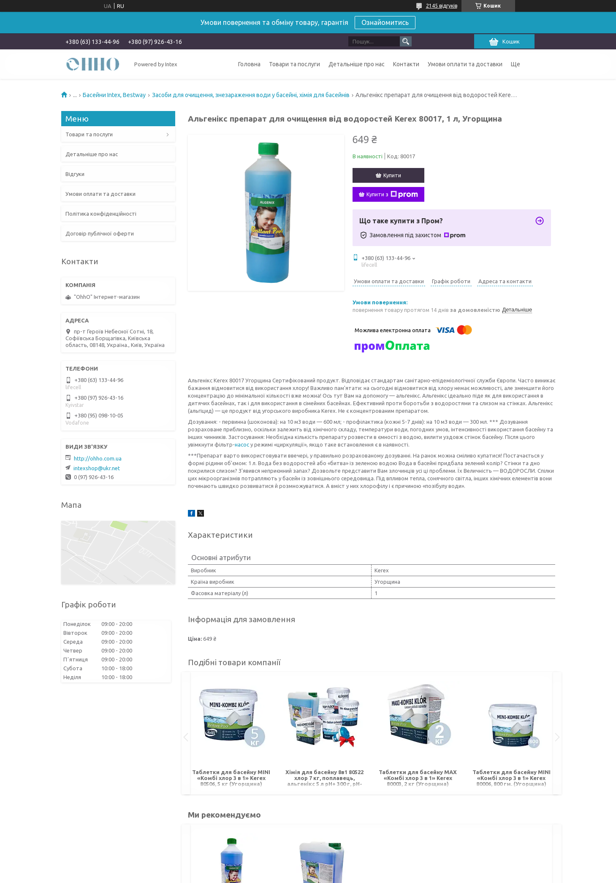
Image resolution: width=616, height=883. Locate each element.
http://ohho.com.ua (98, 458)
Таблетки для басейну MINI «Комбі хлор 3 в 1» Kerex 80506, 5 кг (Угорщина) (231, 778)
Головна (249, 64)
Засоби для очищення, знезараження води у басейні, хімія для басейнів (251, 95)
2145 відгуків (441, 5)
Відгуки (74, 174)
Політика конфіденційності (100, 214)
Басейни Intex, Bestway (114, 95)
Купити (392, 175)
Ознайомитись (385, 22)
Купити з (392, 194)
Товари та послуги (294, 64)
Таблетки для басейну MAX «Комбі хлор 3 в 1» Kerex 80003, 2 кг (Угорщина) (418, 778)
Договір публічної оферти (99, 233)
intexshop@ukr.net (96, 468)
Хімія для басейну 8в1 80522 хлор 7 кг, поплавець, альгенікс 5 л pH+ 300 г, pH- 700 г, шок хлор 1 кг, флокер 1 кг (324, 778)
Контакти (406, 64)
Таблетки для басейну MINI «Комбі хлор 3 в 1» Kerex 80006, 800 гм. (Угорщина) (511, 778)
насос (242, 444)
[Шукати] (406, 41)
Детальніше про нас (356, 64)
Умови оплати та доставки (465, 64)
